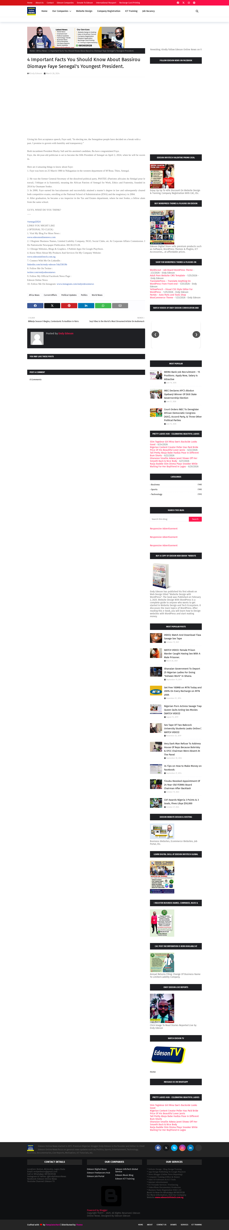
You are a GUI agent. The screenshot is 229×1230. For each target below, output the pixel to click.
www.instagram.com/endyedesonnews (75, 284)
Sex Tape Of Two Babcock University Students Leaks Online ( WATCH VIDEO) (182, 728)
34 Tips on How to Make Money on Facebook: (183, 767)
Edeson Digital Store (97, 1169)
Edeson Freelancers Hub (98, 1172)
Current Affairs (50, 295)
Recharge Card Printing (129, 3)
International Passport (106, 3)
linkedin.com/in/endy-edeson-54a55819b (47, 264)
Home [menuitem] (44, 11)
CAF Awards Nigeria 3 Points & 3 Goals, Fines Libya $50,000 (181, 801)
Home (29, 3)
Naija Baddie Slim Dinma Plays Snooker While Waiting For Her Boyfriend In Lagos (174, 465)
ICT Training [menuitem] (131, 11)
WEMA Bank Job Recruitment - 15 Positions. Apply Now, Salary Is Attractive (182, 375)
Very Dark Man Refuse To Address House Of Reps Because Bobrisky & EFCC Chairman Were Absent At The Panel (182, 749)
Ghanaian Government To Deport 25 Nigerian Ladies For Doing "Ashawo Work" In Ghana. (182, 672)
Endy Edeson (36, 73)
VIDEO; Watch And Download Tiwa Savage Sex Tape (182, 636)
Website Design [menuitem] (84, 11)
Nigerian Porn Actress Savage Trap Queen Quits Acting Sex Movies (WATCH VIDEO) (183, 710)
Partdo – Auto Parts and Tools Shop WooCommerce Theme (168, 296)
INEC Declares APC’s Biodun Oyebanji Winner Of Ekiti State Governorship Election (180, 394)
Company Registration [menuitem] (108, 11)
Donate (173, 1225)
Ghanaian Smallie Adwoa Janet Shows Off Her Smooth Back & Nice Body (173, 459)
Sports (176, 489)
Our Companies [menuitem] (60, 11)
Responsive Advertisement (163, 528)
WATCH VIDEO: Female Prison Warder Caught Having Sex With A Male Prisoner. (182, 654)
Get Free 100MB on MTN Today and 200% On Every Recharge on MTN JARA (183, 691)
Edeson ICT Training (124, 1178)
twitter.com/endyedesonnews (41, 272)
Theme (79, 1225)
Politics (84, 295)
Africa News (41, 51)
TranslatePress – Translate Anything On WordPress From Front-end (170, 282)
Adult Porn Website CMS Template (167, 275)
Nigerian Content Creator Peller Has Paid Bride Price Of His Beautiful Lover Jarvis (174, 448)
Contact (50, 3)
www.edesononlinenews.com (41, 237)
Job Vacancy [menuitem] (148, 11)
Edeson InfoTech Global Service (126, 1170)
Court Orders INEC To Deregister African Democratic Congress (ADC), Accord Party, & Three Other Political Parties (183, 415)
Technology (176, 494)
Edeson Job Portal (95, 1176)
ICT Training (196, 1225)
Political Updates (69, 295)
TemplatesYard (53, 1225)
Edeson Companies (65, 3)
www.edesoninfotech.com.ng (41, 256)
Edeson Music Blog (124, 1175)
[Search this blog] (169, 519)
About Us (40, 3)
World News (97, 295)
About (150, 1225)
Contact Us (161, 1225)
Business (176, 484)
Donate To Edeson (85, 3)
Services (184, 1225)
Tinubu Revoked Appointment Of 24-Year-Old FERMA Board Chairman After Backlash (182, 785)
